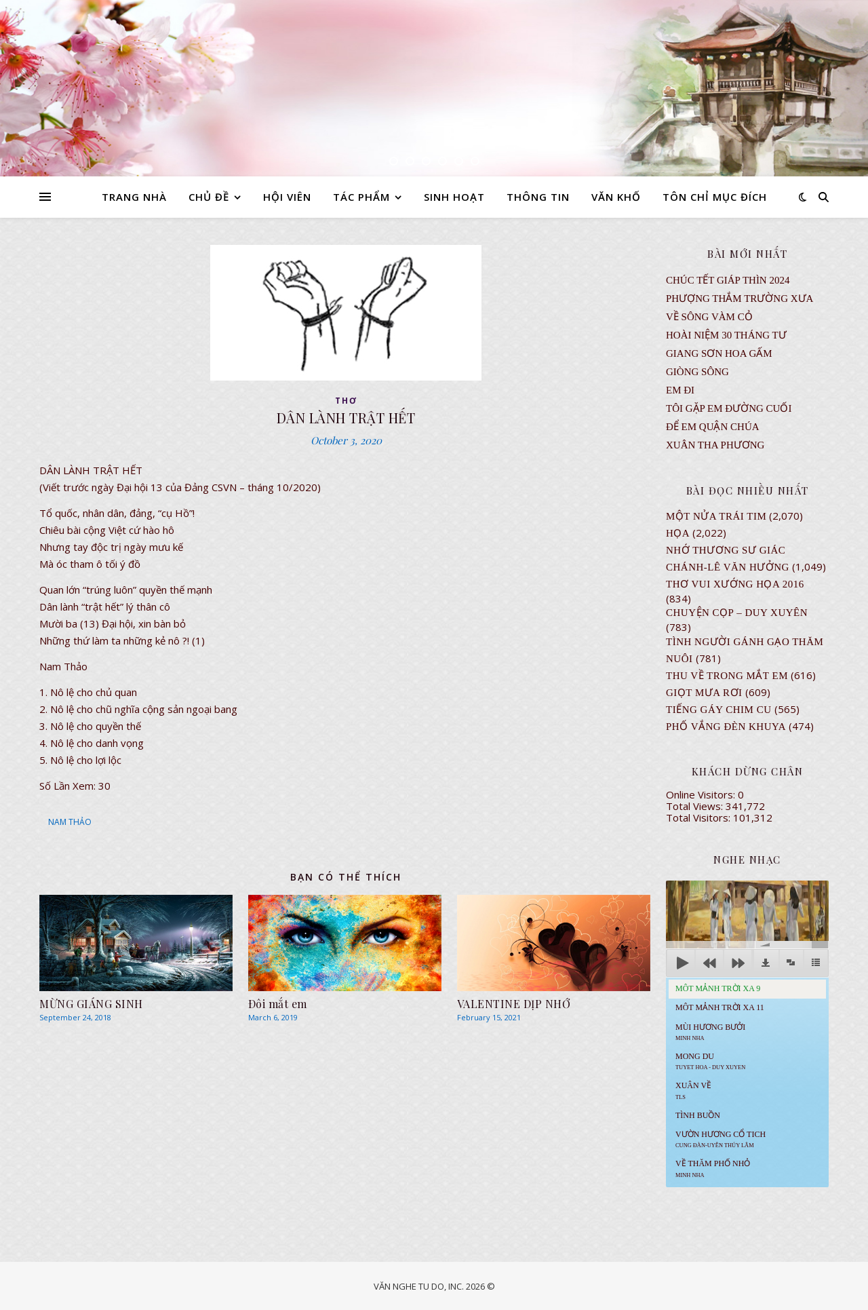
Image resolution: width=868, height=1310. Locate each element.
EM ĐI (680, 390)
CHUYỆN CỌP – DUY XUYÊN (737, 612)
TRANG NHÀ (134, 197)
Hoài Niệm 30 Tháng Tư (726, 335)
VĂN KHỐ (616, 197)
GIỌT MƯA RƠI (704, 692)
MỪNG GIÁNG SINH (91, 1004)
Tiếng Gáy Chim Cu (719, 709)
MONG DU (710, 1061)
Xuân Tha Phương (715, 445)
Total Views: (696, 806)
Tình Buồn (697, 1115)
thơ (346, 400)
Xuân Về (693, 1090)
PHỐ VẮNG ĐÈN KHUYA (726, 726)
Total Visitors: (699, 817)
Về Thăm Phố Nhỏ (712, 1168)
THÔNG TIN (538, 197)
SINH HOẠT (454, 197)
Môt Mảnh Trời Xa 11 (719, 1007)
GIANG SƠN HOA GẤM (719, 353)
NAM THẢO (70, 822)
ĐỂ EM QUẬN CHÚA (713, 426)
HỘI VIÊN (287, 197)
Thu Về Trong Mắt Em (727, 675)
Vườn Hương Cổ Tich (720, 1139)
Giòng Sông (697, 371)
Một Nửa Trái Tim (716, 516)
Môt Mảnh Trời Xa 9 (717, 988)
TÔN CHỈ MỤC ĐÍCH (715, 197)
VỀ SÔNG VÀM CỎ (709, 316)
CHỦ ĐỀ (209, 197)
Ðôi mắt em (277, 1004)
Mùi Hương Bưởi (710, 1031)
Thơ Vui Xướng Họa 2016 (735, 584)
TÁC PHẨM (361, 197)
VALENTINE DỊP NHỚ (514, 1004)
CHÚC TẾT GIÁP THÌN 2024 (727, 280)
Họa (678, 533)
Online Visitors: (702, 794)
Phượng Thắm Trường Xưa (739, 298)
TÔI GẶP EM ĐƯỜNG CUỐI (728, 408)
